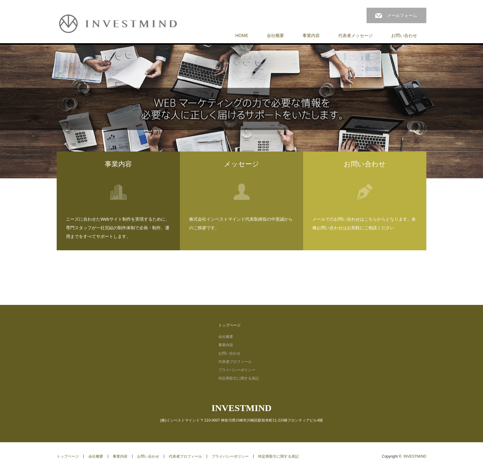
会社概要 (275, 35)
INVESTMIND (241, 408)
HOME (241, 35)
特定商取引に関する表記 (238, 378)
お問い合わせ (404, 35)
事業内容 (311, 35)
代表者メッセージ (355, 35)
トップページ (229, 325)
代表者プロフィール (235, 362)
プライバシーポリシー (236, 370)
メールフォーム (402, 15)
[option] (241, 111)
